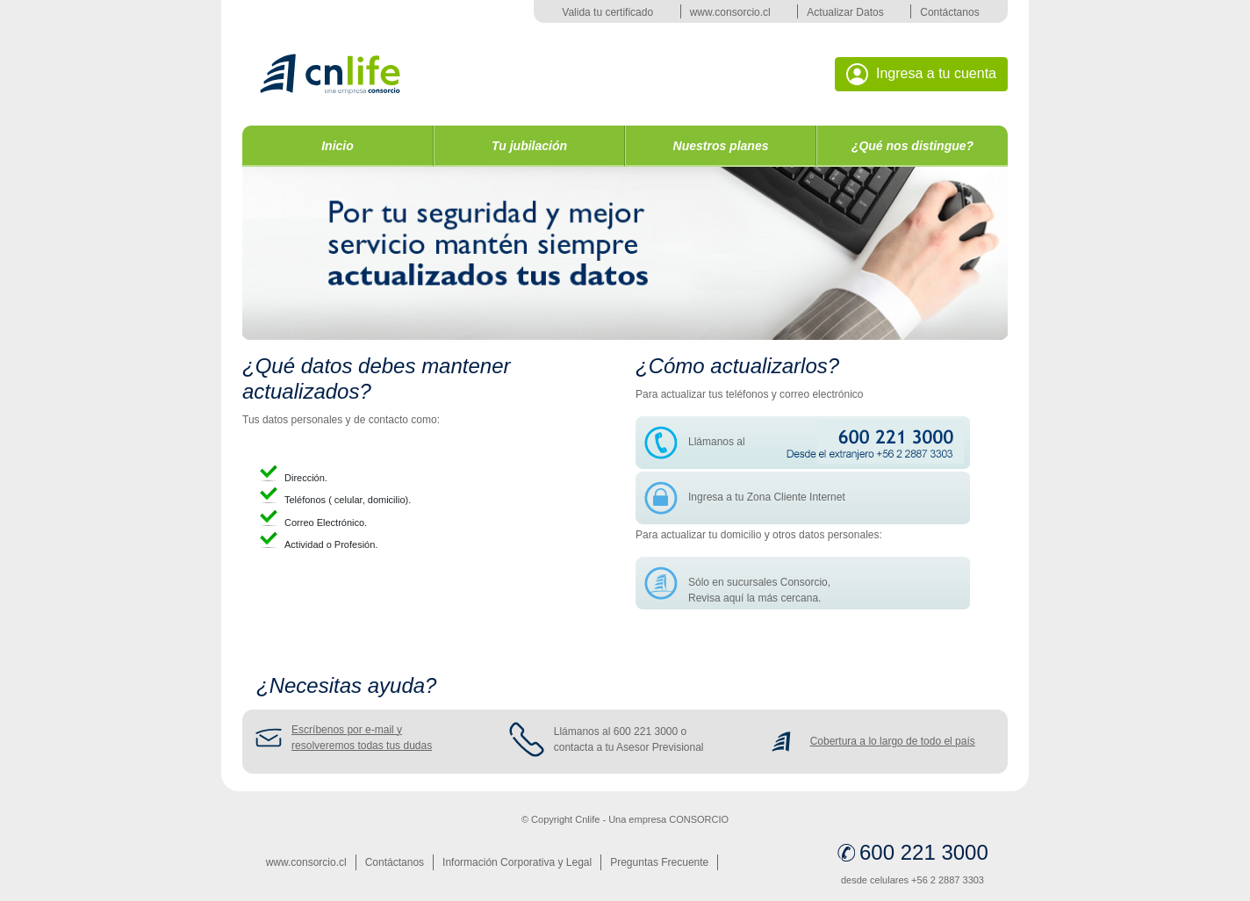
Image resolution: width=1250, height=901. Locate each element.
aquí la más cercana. (772, 598)
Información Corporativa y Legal (517, 862)
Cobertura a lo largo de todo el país (892, 741)
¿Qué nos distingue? (912, 146)
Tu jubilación (529, 146)
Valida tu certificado (607, 12)
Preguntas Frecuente (659, 862)
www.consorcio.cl (730, 12)
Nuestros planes (721, 146)
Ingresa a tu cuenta (921, 74)
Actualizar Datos (845, 12)
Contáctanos (949, 12)
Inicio (337, 146)
